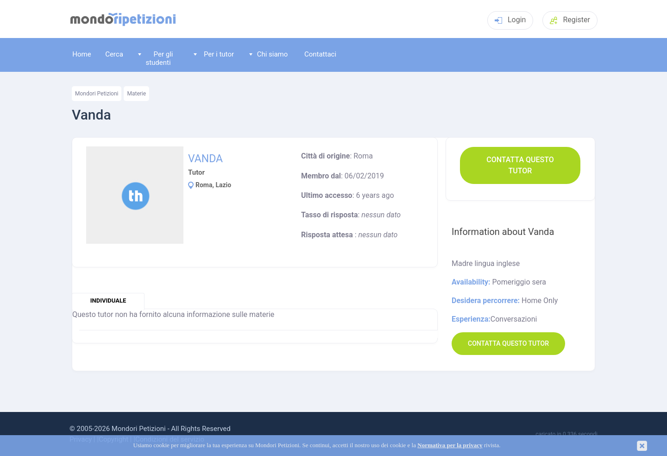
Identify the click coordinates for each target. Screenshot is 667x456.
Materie (136, 93)
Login (510, 19)
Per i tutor (214, 54)
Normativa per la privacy (449, 445)
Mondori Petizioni (96, 93)
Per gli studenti (155, 58)
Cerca (114, 54)
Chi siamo (268, 54)
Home (81, 54)
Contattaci (320, 54)
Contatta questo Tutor (520, 165)
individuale (108, 300)
